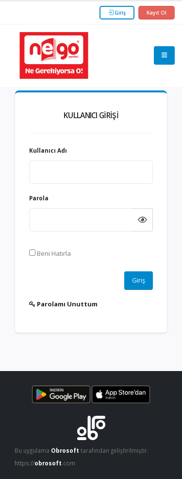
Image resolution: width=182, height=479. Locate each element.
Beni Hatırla (50, 253)
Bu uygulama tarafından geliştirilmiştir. (82, 450)
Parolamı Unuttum (63, 304)
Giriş (117, 12)
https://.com (45, 463)
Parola (39, 198)
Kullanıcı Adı (48, 150)
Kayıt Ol (156, 12)
